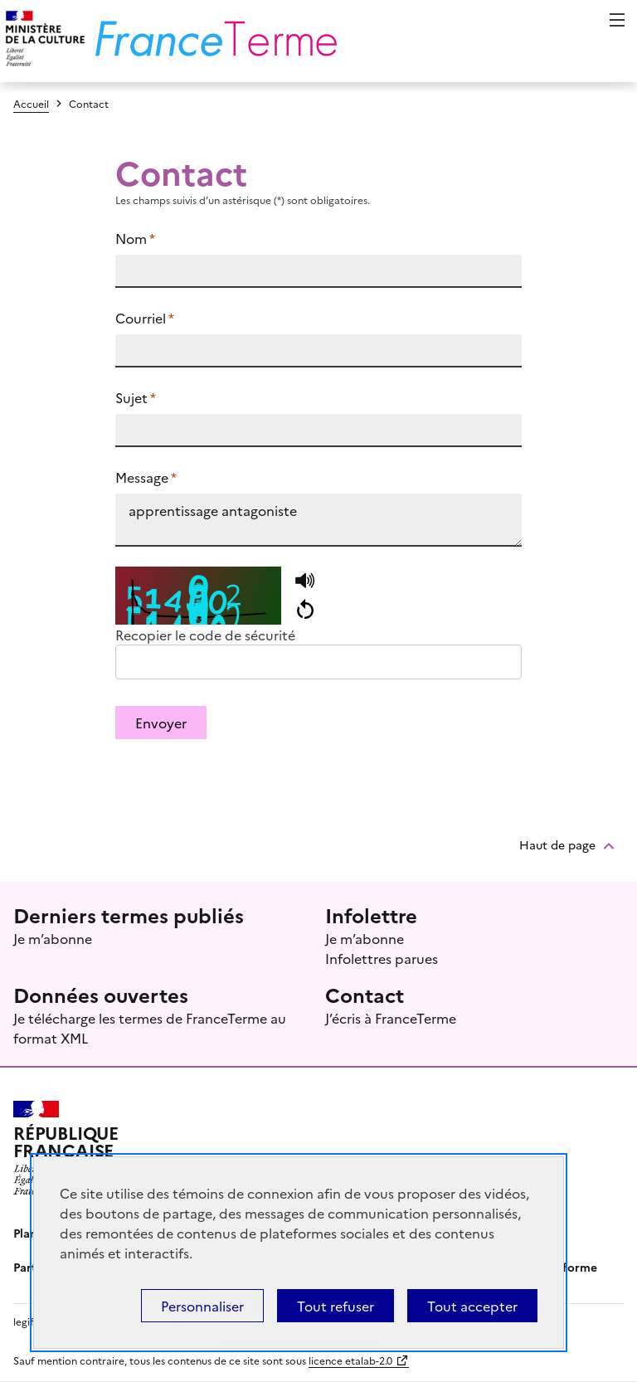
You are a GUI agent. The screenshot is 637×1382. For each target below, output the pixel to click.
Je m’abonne (52, 938)
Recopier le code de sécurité (205, 634)
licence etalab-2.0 (350, 1360)
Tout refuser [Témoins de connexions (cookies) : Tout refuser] (335, 1306)
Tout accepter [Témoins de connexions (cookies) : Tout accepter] (472, 1306)
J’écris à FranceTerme (390, 1018)
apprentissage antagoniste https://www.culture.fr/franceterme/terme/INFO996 (319, 520)
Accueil (31, 103)
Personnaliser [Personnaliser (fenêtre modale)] (202, 1306)
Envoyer (161, 722)
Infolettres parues (381, 958)
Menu (617, 19)
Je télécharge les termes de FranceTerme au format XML (149, 1028)
